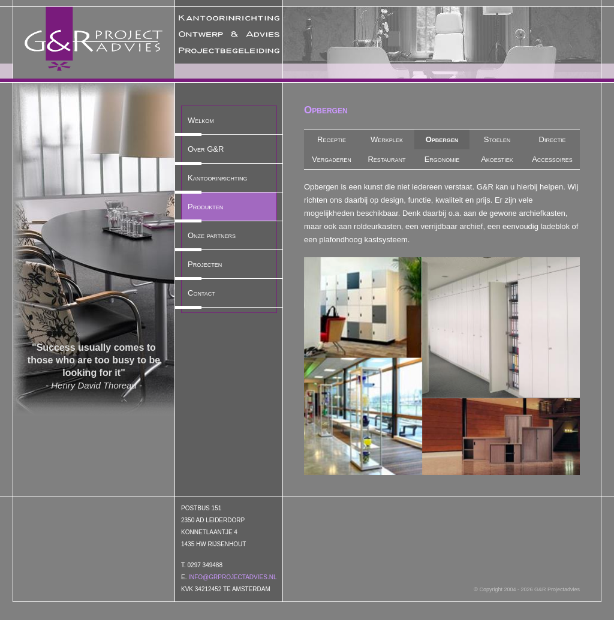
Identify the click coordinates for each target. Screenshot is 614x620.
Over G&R (206, 149)
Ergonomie (442, 159)
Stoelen (497, 139)
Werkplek (387, 139)
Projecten (205, 264)
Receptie (331, 139)
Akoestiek (497, 159)
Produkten (205, 206)
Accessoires (552, 159)
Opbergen (442, 139)
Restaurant (386, 159)
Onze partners (212, 235)
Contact (201, 292)
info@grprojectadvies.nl (232, 577)
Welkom (201, 120)
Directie (552, 139)
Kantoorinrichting (218, 177)
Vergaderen (331, 159)
